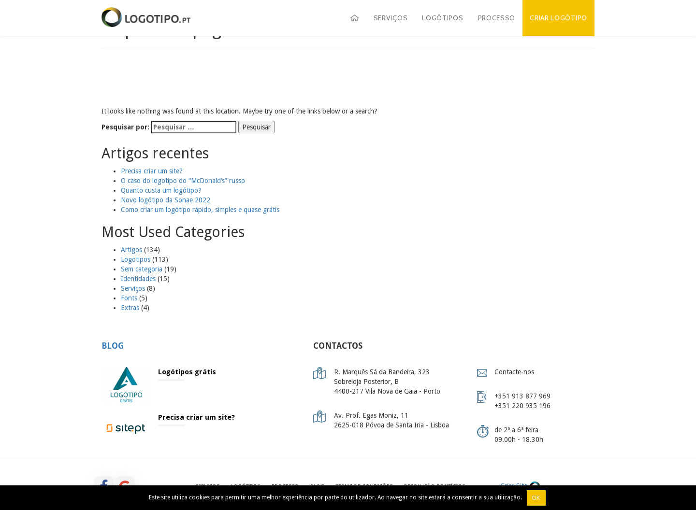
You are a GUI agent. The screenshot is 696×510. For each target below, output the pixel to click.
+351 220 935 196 (522, 406)
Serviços (391, 18)
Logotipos (135, 259)
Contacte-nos (514, 372)
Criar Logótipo (558, 18)
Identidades (138, 279)
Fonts (129, 298)
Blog (113, 346)
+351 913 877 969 (522, 396)
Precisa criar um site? (152, 171)
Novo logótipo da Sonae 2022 (165, 200)
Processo (497, 18)
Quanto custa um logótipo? (161, 190)
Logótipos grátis (187, 372)
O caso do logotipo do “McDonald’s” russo (183, 180)
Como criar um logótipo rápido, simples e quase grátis (200, 209)
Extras (130, 308)
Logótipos (442, 18)
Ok (536, 498)
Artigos (131, 250)
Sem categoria (141, 269)
